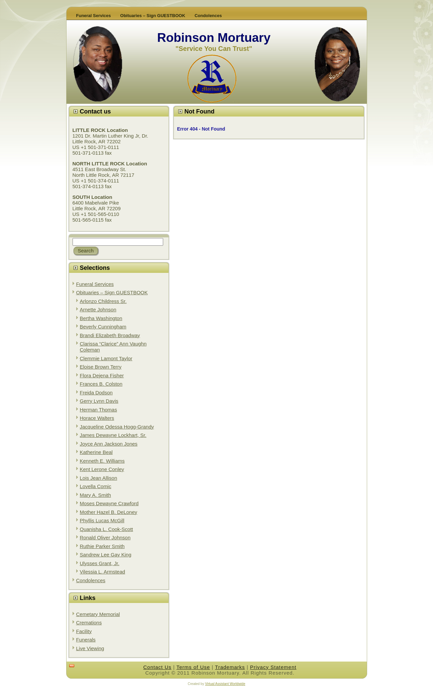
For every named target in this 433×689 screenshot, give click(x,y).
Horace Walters (97, 418)
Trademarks (230, 667)
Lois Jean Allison (98, 478)
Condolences (91, 580)
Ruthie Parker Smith (102, 546)
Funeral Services (95, 284)
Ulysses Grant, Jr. (99, 563)
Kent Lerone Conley (102, 469)
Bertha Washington (101, 318)
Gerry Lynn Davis (99, 401)
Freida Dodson (96, 392)
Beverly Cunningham (103, 326)
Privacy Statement (273, 667)
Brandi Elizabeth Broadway (110, 335)
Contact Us (157, 667)
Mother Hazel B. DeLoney (108, 512)
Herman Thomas (98, 409)
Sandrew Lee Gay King (105, 554)
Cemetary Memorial (98, 614)
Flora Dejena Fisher (102, 375)
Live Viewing (90, 648)
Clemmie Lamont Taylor (106, 358)
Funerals (86, 639)
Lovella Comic (95, 486)
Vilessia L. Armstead (102, 572)
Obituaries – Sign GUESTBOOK (112, 292)
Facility (84, 631)
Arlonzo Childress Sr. (103, 301)
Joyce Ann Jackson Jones (109, 444)
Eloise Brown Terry (101, 367)
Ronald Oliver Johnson (105, 537)
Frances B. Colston (101, 384)
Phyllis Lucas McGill (102, 520)
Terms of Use (193, 667)
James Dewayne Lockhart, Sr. (113, 435)
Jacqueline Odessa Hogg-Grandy (117, 427)
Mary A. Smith (95, 495)
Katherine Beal (96, 452)
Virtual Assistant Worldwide (225, 684)
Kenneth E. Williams (102, 461)
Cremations (89, 622)
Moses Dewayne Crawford (109, 503)
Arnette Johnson (98, 309)
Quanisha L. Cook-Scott (106, 529)
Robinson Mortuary (213, 38)
